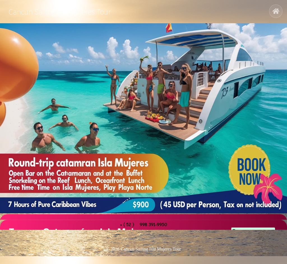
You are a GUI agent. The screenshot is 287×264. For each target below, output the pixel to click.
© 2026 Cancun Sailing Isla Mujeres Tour (143, 249)
